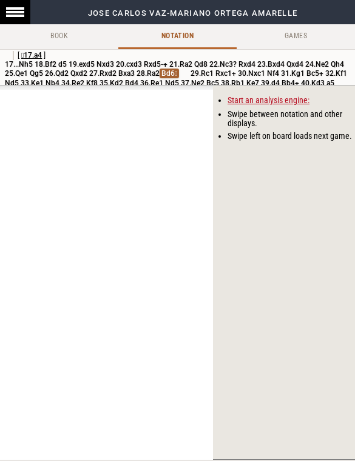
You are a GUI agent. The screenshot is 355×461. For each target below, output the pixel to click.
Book (59, 36)
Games (296, 36)
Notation (177, 36)
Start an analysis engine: (268, 100)
